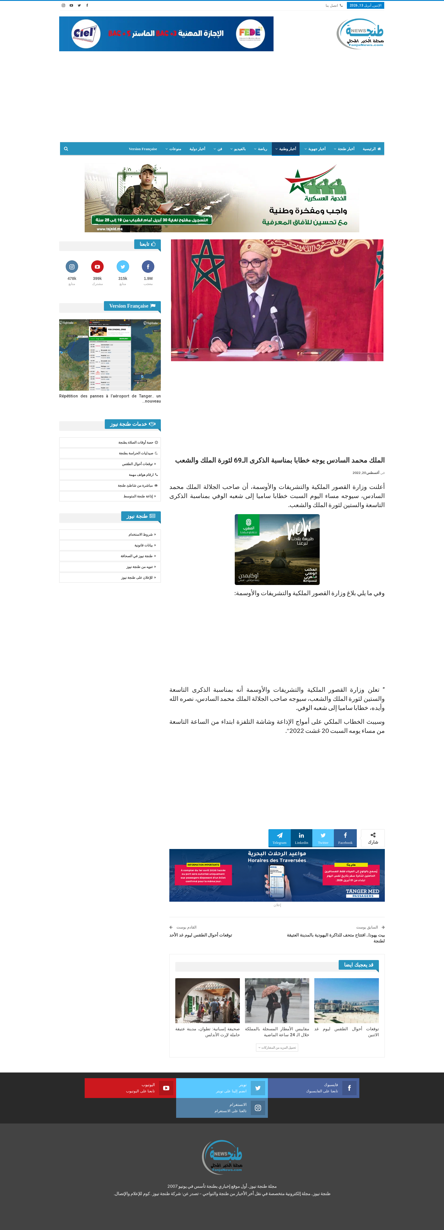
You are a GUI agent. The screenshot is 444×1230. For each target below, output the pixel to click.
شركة (77, 1220)
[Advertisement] (222, 93)
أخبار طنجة (346, 149)
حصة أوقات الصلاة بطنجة (138, 442)
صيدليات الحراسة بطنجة (138, 453)
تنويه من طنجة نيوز (139, 567)
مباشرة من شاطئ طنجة (138, 486)
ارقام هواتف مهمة (143, 475)
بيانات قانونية (144, 545)
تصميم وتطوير (105, 1220)
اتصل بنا (334, 5)
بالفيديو (240, 149)
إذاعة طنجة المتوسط (138, 496)
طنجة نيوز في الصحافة (137, 556)
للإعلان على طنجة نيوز (137, 578)
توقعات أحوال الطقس (137, 464)
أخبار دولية (197, 149)
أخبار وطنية (287, 149)
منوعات (175, 149)
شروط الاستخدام (141, 535)
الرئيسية (372, 149)
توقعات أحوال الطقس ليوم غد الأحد (200, 935)
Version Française (143, 149)
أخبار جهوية (317, 149)
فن (219, 149)
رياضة (262, 149)
